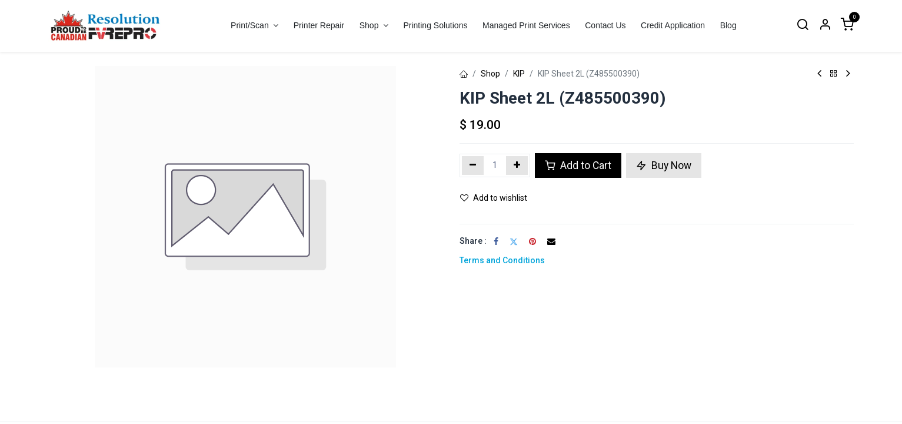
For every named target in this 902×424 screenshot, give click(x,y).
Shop (490, 73)
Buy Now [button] (663, 165)
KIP (519, 73)
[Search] (802, 26)
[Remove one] (473, 165)
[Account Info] (824, 26)
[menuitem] (319, 26)
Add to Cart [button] (578, 165)
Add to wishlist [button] (493, 198)
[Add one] (517, 165)
